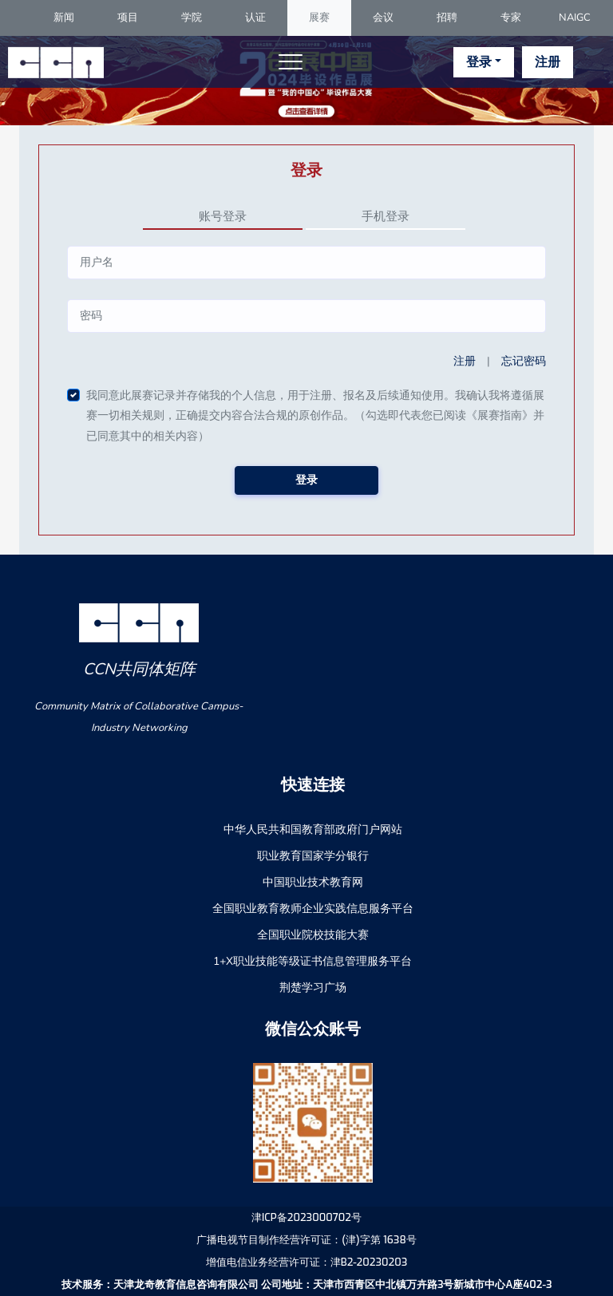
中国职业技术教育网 (313, 882)
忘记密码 (523, 361)
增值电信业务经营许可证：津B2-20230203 (307, 1262)
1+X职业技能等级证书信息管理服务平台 (312, 961)
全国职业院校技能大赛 (313, 934)
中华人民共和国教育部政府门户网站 (312, 829)
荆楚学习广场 (312, 987)
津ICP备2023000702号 (306, 1217)
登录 (479, 62)
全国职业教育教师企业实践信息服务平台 (312, 908)
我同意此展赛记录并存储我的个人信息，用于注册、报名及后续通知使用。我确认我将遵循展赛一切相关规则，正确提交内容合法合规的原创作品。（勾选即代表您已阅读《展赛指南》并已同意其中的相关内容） (315, 416)
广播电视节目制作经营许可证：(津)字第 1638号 (306, 1240)
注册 (547, 62)
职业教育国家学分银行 (313, 855)
